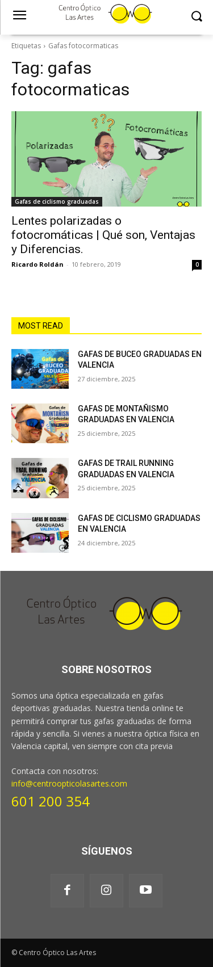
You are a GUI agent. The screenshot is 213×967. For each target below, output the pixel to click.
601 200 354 (50, 801)
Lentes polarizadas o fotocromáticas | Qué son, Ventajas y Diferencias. (103, 235)
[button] (196, 16)
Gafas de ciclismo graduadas (57, 201)
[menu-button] (19, 16)
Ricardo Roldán (37, 264)
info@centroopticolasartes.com (69, 783)
